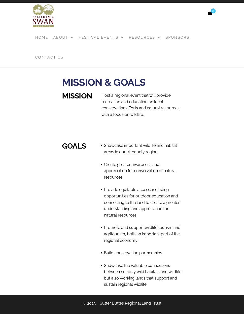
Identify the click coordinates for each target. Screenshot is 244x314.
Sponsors (177, 37)
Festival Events (98, 37)
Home (41, 37)
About (60, 37)
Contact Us (49, 57)
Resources (142, 37)
